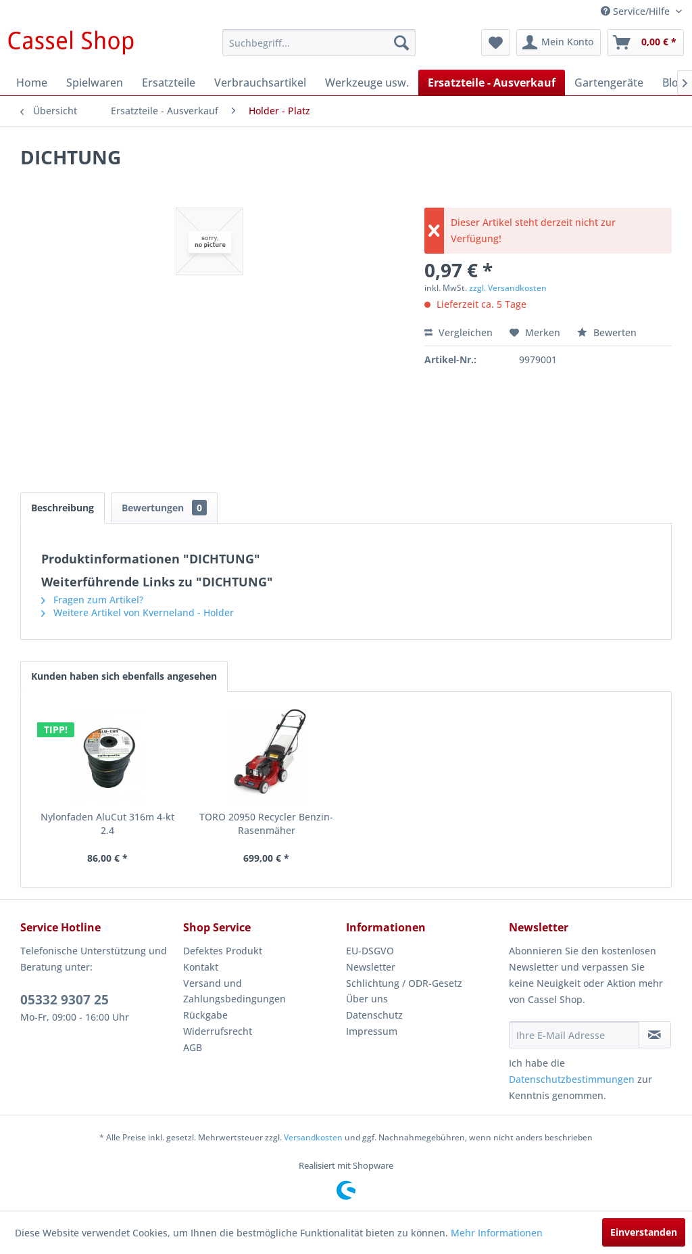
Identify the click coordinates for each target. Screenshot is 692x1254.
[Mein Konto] (558, 42)
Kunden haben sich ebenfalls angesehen (124, 676)
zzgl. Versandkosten (508, 288)
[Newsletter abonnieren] (655, 1034)
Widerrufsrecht (217, 1031)
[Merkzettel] (495, 42)
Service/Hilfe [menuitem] (636, 11)
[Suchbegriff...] (319, 42)
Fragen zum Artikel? (92, 599)
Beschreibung (62, 507)
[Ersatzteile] (168, 82)
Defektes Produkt (222, 950)
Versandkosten (313, 1137)
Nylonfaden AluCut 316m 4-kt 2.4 (107, 823)
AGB (192, 1047)
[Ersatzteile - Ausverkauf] (491, 82)
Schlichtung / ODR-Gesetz (404, 983)
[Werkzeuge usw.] (367, 82)
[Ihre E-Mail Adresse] (574, 1034)
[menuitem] (319, 42)
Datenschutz (374, 1014)
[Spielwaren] (94, 82)
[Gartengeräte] (609, 82)
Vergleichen (458, 332)
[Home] (32, 82)
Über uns (367, 998)
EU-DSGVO (370, 950)
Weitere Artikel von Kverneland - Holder (137, 612)
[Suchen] (401, 42)
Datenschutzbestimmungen (572, 1079)
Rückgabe (205, 1014)
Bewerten (607, 332)
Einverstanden (643, 1232)
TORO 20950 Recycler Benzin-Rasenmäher (266, 823)
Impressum (371, 1031)
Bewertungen (164, 507)
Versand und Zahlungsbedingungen (234, 991)
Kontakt (200, 966)
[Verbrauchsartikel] (260, 82)
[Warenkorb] (645, 42)
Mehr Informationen (497, 1232)
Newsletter (370, 966)
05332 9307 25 (64, 999)
